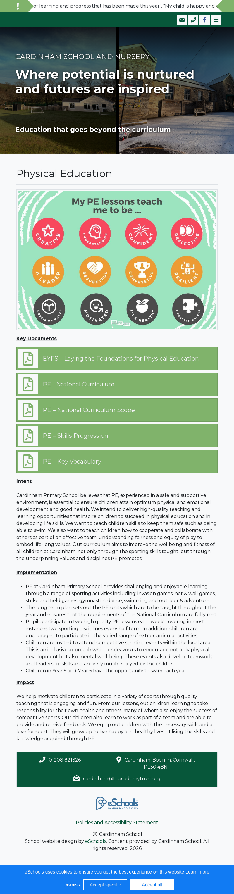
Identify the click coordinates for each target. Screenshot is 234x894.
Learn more (197, 871)
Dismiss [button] (71, 884)
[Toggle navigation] (215, 20)
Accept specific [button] (105, 884)
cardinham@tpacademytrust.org (122, 778)
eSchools (95, 841)
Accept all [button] (152, 884)
